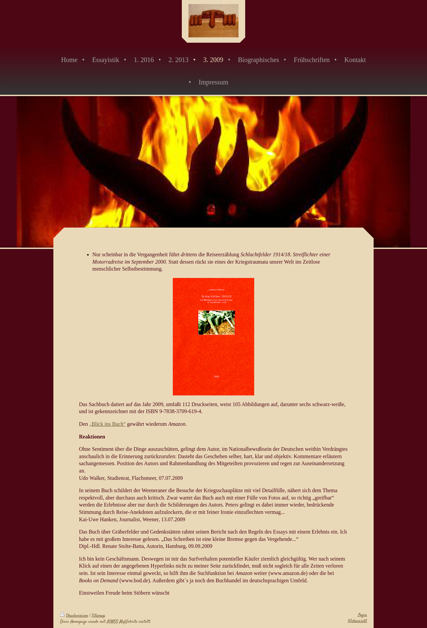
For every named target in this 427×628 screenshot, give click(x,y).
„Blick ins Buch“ (107, 424)
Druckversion (74, 616)
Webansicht (357, 621)
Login (362, 615)
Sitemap (98, 616)
